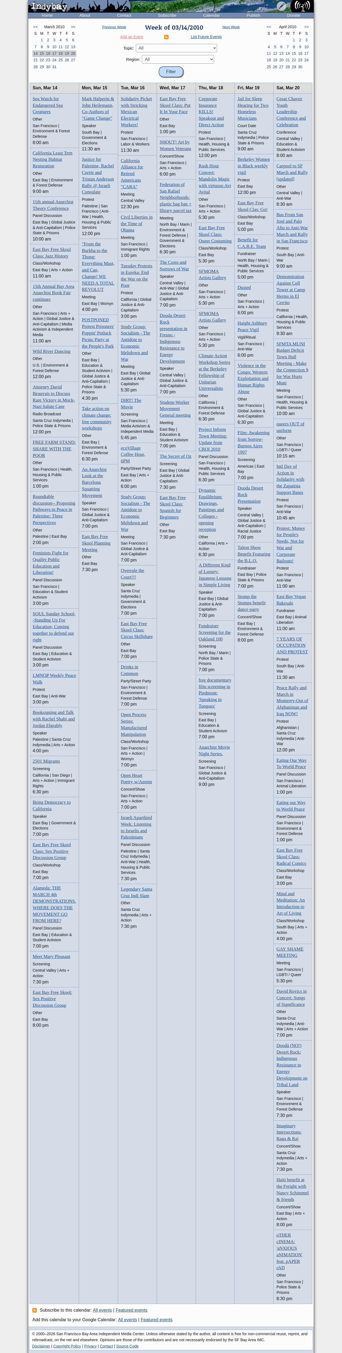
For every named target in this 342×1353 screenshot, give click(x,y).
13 (73, 47)
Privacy (90, 1346)
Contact (124, 15)
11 (60, 47)
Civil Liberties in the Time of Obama (137, 223)
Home (47, 15)
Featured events (132, 1310)
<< (35, 27)
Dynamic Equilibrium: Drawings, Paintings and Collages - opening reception (211, 510)
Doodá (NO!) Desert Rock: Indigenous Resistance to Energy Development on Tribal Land (291, 1065)
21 (35, 60)
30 (48, 67)
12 (67, 47)
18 (60, 53)
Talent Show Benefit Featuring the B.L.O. (253, 554)
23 (48, 60)
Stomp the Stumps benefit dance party (251, 603)
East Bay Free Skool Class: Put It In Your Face (175, 105)
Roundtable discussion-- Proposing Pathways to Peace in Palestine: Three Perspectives (54, 509)
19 (67, 53)
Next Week (231, 27)
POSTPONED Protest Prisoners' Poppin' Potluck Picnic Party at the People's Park (98, 332)
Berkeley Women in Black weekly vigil (253, 166)
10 (54, 47)
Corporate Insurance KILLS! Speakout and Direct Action (211, 111)
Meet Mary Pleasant (51, 956)
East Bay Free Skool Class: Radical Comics (291, 857)
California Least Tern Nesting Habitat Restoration (52, 159)
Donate (293, 15)
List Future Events (206, 37)
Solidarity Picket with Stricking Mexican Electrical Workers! (136, 111)
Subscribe (167, 15)
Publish (253, 15)
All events (102, 1310)
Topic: (128, 48)
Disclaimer (41, 1346)
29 (42, 67)
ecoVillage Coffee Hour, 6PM (133, 454)
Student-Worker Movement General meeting (175, 409)
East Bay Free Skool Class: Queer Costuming (215, 234)
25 (60, 60)
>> (73, 27)
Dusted (244, 287)
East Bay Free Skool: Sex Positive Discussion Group (52, 999)
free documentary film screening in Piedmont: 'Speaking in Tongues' (215, 693)
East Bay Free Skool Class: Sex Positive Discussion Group (52, 851)
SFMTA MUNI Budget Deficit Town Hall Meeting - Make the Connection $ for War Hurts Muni (292, 363)
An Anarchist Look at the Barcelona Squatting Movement (94, 482)
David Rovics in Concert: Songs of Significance (291, 998)
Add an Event (131, 37)
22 (42, 60)
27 (73, 60)
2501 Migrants (46, 761)
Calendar (211, 15)
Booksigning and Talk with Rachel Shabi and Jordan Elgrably (54, 719)
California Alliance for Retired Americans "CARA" (132, 173)
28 (35, 67)
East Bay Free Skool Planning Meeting (96, 543)
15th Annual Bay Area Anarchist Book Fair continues (53, 293)
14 (35, 53)
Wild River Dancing (51, 351)
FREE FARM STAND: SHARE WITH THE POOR (54, 449)
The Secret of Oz (176, 456)
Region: (133, 59)
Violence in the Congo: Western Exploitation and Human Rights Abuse (252, 378)
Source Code (127, 1346)
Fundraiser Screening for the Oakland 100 (215, 632)
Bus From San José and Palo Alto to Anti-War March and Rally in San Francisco (292, 227)
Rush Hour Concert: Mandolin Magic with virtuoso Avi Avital (215, 178)
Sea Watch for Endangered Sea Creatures (48, 105)
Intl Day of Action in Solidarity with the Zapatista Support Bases (290, 479)
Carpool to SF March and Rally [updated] (292, 172)
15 (42, 53)
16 (48, 53)
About (85, 15)
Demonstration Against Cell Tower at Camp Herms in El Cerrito (290, 289)
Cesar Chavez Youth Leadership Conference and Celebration (291, 111)
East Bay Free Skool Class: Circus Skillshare (137, 630)
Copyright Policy (67, 1346)
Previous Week (114, 27)
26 (67, 60)
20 (73, 53)
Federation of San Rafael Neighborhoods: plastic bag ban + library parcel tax (176, 197)
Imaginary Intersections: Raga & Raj (289, 1132)
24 (54, 60)
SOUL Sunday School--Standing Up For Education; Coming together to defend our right (54, 626)
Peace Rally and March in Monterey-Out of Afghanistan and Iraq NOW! (292, 700)
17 (54, 53)
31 (54, 67)
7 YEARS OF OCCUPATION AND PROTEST (292, 645)
